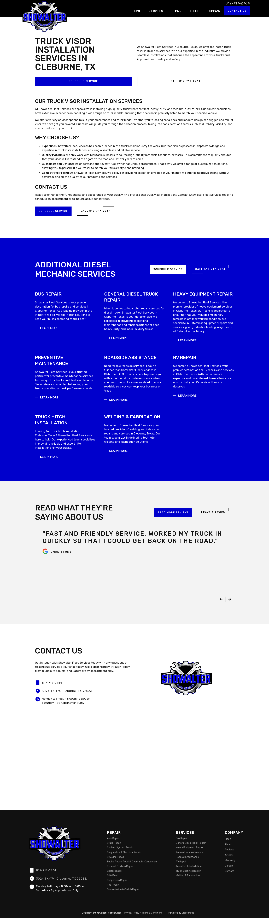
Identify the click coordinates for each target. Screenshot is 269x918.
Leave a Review (213, 512)
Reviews (229, 849)
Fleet (194, 11)
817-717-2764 (237, 3)
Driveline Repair (115, 857)
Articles (229, 855)
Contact (229, 871)
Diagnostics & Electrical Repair (124, 852)
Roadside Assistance (187, 857)
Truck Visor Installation (188, 870)
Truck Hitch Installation (189, 866)
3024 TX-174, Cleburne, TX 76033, (61, 878)
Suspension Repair (117, 880)
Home (137, 11)
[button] (155, 11)
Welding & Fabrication (188, 875)
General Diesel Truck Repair (191, 843)
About (228, 844)
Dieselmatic (188, 912)
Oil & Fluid (112, 875)
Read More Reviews (173, 512)
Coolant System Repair (120, 847)
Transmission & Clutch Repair (123, 889)
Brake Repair (114, 843)
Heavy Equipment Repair (189, 847)
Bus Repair (182, 838)
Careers (229, 865)
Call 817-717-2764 (186, 81)
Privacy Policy (131, 912)
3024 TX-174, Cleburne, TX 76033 (67, 691)
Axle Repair (113, 838)
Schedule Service (83, 81)
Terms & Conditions (152, 912)
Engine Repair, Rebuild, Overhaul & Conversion (132, 861)
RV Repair (181, 861)
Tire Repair (113, 884)
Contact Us (237, 10)
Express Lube (114, 870)
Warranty (230, 860)
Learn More (49, 328)
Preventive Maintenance (189, 852)
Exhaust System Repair (120, 866)
